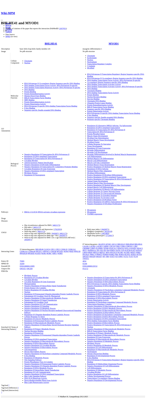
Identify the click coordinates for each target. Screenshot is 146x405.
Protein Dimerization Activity (35, 104)
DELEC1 (39, 251)
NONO (66, 251)
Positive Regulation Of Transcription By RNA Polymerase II (109, 179)
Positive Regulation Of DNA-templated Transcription (106, 177)
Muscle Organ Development (97, 136)
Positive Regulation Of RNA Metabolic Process (104, 308)
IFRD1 (112, 250)
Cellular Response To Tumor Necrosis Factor (103, 191)
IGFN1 (118, 250)
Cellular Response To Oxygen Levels (100, 198)
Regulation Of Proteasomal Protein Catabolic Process (43, 321)
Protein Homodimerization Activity (37, 94)
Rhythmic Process (31, 173)
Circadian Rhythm (31, 161)
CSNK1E (63, 249)
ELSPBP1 (99, 248)
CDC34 (112, 246)
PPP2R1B (23, 253)
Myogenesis (91, 210)
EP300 (106, 248)
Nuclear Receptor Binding (96, 97)
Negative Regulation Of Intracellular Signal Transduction (45, 286)
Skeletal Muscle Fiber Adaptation (99, 171)
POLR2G (86, 254)
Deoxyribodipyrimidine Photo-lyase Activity (40, 380)
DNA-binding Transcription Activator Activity (104, 84)
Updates (8, 32)
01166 (85, 264)
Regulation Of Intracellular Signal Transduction (41, 370)
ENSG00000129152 (90, 266)
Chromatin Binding (94, 91)
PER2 (71, 251)
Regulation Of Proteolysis (33, 333)
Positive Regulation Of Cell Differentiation (103, 374)
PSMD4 (106, 254)
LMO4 (85, 252)
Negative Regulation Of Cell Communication (40, 304)
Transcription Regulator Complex (99, 64)
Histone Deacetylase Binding (35, 96)
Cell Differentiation (94, 156)
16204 (22, 264)
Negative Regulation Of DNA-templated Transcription (44, 171)
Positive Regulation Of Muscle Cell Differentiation (105, 189)
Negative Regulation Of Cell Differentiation (103, 366)
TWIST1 (86, 259)
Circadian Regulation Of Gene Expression (39, 169)
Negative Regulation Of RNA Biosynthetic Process (106, 282)
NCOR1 (120, 252)
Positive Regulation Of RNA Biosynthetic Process (105, 317)
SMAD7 (99, 257)
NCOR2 (127, 252)
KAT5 (133, 250)
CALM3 (99, 246)
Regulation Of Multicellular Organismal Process (105, 364)
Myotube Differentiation (96, 150)
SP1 (104, 257)
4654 (84, 261)
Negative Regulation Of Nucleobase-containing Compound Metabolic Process (52, 354)
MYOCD (113, 252)
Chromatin (28, 61)
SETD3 (139, 254)
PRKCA (93, 254)
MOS (108, 252)
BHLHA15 (121, 244)
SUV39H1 (119, 257)
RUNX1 (127, 254)
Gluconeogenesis (30, 350)
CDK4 (122, 246)
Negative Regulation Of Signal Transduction (40, 300)
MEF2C (102, 252)
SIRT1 (54, 253)
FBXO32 (120, 248)
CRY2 (57, 249)
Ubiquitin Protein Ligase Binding (99, 103)
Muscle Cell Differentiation (97, 161)
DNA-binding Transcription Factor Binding (103, 321)
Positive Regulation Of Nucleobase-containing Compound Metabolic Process (115, 315)
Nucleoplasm (92, 62)
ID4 (108, 250)
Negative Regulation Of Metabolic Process (40, 308)
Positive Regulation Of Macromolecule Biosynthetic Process (109, 310)
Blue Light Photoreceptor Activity (36, 382)
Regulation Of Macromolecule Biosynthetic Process (106, 339)
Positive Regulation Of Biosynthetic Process (103, 323)
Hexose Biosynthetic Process (35, 352)
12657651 (62, 28)
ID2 (101, 250)
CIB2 (135, 246)
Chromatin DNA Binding (96, 101)
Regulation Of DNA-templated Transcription (40, 156)
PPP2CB (77, 251)
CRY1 (52, 249)
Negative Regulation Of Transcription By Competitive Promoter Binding (51, 167)
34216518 (108, 231)
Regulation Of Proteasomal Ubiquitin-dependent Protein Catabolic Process (51, 294)
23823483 (105, 233)
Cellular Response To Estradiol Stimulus (102, 196)
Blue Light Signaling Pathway (35, 376)
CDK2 (117, 246)
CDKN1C (129, 246)
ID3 (104, 250)
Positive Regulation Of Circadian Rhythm (39, 290)
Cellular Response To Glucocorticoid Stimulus (104, 193)
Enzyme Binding (93, 99)
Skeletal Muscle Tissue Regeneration (100, 165)
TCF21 (125, 257)
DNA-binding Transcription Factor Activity (103, 93)
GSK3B (53, 251)
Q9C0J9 (30, 269)
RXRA (133, 254)
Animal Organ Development (97, 181)
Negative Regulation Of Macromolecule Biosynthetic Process (46, 341)
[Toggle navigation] (2, 20)
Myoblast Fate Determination (98, 138)
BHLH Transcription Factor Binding (37, 98)
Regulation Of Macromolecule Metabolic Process (42, 323)
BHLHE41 (51, 43)
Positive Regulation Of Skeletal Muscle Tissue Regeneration (109, 167)
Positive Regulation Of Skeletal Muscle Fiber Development (109, 185)
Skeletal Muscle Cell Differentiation (100, 158)
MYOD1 (114, 43)
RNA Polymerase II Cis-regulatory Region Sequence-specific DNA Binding (52, 83)
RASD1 (38, 253)
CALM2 (92, 246)
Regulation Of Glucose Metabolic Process (39, 319)
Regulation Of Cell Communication (37, 372)
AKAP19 (101, 244)
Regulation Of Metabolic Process (36, 358)
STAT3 (112, 257)
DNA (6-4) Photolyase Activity (35, 378)
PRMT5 (99, 254)
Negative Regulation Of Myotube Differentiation (42, 165)
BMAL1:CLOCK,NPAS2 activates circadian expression (44, 212)
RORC (49, 253)
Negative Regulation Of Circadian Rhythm (40, 345)
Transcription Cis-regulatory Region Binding (103, 378)
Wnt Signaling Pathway (33, 360)
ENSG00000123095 (27, 266)
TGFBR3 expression (94, 214)
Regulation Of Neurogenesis (34, 175)
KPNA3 (139, 250)
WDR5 (60, 253)
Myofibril (90, 68)
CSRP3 (92, 248)
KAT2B (128, 250)
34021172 (56, 225)
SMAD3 (86, 257)
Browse (8, 26)
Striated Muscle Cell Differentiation (100, 187)
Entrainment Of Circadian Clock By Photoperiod (42, 296)
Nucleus (27, 63)
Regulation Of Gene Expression (98, 148)
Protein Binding (30, 92)
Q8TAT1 (23, 269)
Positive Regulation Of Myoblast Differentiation (105, 175)
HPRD (7, 36)
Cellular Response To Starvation (99, 144)
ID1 (98, 250)
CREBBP (86, 248)
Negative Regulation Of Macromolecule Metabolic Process (46, 298)
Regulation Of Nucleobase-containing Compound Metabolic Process (112, 302)
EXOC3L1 (113, 248)
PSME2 (112, 254)
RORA (43, 253)
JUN (123, 250)
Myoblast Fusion (93, 142)
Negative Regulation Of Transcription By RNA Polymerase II (46, 154)
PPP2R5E (31, 253)
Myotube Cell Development (97, 152)
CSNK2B (31, 251)
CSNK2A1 (72, 249)
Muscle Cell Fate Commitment (98, 163)
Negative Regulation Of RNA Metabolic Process (105, 286)
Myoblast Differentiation (96, 173)
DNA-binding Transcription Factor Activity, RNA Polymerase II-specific (51, 85)
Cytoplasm (91, 66)
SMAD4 (92, 257)
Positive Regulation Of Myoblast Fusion (102, 200)
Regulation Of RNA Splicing (97, 169)
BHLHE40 (39, 249)
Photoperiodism (30, 284)
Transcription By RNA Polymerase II (100, 132)
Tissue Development (94, 146)
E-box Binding (29, 108)
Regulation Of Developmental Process (101, 356)
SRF (107, 257)
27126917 (109, 235)
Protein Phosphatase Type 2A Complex (38, 362)
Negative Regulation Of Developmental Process (104, 380)
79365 (22, 261)
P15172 (85, 269)
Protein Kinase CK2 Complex (35, 288)
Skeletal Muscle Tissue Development (100, 140)
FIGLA (127, 248)
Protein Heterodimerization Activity (37, 102)
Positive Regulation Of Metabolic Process (102, 345)
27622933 (57, 229)
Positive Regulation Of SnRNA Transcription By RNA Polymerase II (112, 202)
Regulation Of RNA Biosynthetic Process (39, 343)
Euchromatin (92, 58)
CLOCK (47, 249)
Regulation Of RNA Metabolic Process (38, 368)
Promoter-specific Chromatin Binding (101, 119)
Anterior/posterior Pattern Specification (38, 163)
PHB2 (138, 252)
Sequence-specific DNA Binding (99, 109)
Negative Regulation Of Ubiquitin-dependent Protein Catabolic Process (50, 366)
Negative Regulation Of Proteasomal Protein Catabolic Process (47, 364)
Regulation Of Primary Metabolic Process (39, 329)
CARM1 (106, 246)
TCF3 (131, 257)
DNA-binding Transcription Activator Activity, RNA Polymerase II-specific (115, 87)
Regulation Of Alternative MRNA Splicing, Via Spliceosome (109, 126)
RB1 (117, 254)
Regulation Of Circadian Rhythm (36, 278)
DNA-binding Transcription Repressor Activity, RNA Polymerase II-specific (52, 88)
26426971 (55, 233)
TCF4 (136, 257)
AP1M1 (108, 244)
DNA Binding (29, 90)
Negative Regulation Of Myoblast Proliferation (104, 204)
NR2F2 (133, 252)
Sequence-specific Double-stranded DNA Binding (42, 110)
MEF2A (96, 252)
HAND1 (133, 248)
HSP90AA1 (92, 250)
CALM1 (86, 246)
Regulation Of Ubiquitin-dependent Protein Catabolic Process (46, 315)
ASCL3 (114, 244)
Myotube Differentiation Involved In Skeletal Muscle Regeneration (111, 154)
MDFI (90, 252)
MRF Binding (29, 100)
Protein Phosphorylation (96, 134)
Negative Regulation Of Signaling (36, 306)
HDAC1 (140, 248)
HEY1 (85, 250)
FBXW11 (46, 251)
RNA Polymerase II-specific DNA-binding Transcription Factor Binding (50, 106)
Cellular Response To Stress (34, 317)
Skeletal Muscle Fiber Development (100, 183)
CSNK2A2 (24, 251)
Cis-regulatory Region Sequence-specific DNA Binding (107, 82)
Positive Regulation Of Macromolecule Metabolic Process (108, 335)
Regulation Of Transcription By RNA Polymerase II (43, 158)
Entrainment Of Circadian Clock (36, 302)
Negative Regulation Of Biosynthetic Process (40, 347)
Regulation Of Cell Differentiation (99, 347)
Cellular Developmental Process (99, 376)
